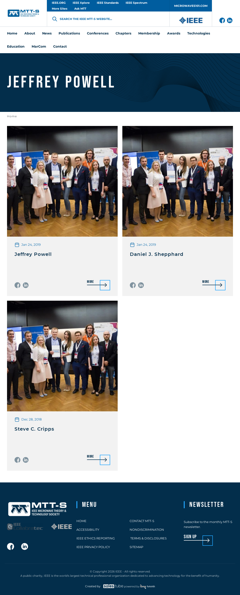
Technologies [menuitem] (198, 33)
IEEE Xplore (81, 2)
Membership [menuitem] (149, 33)
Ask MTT (80, 8)
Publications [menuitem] (69, 33)
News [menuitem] (47, 33)
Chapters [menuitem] (123, 33)
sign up (190, 537)
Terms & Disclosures (148, 538)
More (90, 282)
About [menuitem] (29, 33)
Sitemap (136, 547)
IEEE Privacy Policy (93, 547)
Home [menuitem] (12, 33)
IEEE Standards (108, 2)
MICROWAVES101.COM (190, 6)
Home (12, 116)
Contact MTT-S (142, 521)
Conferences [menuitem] (98, 33)
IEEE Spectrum (136, 2)
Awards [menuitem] (173, 33)
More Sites (59, 8)
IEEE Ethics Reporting (95, 538)
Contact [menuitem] (60, 46)
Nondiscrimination (147, 529)
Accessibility (87, 529)
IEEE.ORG (59, 2)
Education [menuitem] (16, 46)
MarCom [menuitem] (39, 46)
